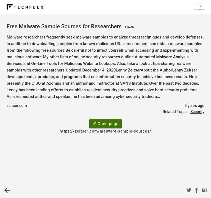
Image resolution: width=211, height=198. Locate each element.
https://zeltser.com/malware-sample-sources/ (105, 131)
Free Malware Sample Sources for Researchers (71, 26)
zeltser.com (17, 105)
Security (197, 111)
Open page (105, 123)
